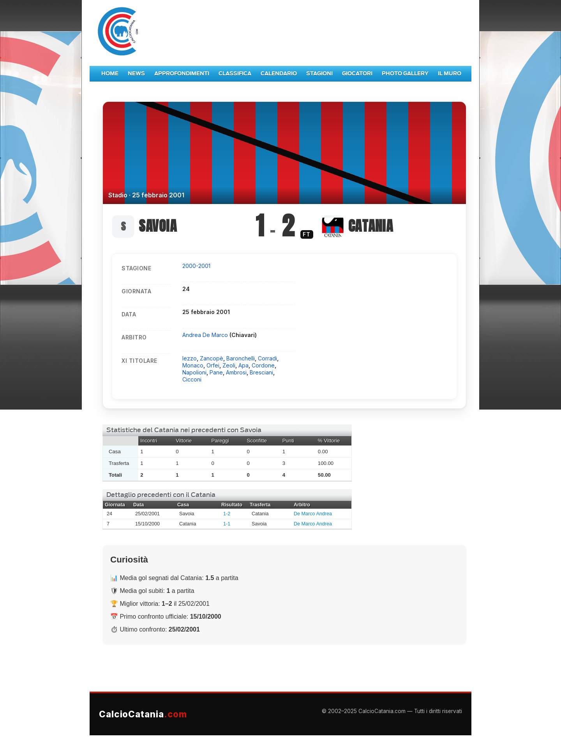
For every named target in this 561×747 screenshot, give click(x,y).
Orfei (212, 365)
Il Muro (449, 73)
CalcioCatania (143, 714)
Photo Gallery (405, 73)
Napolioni (194, 372)
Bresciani (261, 372)
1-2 (226, 513)
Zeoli (228, 365)
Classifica (235, 73)
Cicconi (191, 379)
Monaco (192, 365)
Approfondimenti (181, 73)
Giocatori (357, 73)
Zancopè (211, 358)
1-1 (226, 524)
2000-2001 (196, 266)
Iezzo (189, 358)
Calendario (279, 73)
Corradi (267, 358)
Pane (216, 372)
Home (109, 73)
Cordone (263, 365)
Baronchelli (240, 358)
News (136, 73)
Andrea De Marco (205, 335)
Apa (243, 365)
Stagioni (319, 73)
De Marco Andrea (313, 513)
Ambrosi (236, 372)
